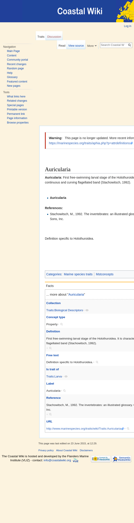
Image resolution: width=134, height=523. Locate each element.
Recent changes (16, 64)
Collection (53, 303)
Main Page (13, 51)
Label (50, 383)
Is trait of (52, 369)
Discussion (54, 36)
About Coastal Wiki (66, 450)
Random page (15, 68)
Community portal (17, 59)
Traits (40, 36)
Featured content (17, 81)
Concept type (55, 317)
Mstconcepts (104, 274)
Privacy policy (46, 450)
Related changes (17, 100)
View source (76, 45)
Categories (53, 274)
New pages (13, 85)
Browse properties (18, 122)
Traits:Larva (54, 376)
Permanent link (16, 113)
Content (11, 55)
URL (49, 421)
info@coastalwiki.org (57, 460)
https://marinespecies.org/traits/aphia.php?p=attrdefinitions (89, 143)
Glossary (12, 77)
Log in (127, 26)
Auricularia (58, 198)
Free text (52, 355)
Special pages (15, 105)
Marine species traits (78, 274)
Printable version (17, 109)
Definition (53, 331)
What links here (16, 96)
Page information (17, 118)
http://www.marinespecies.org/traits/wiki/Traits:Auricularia (83, 428)
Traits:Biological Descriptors (64, 310)
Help (10, 72)
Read (62, 45)
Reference (53, 397)
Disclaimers (86, 450)
